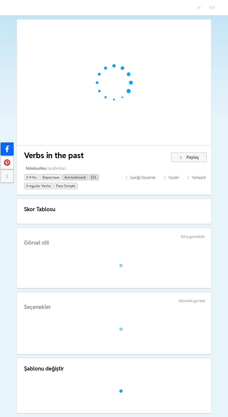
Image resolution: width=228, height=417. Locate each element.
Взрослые (50, 177)
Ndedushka (36, 168)
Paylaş (189, 157)
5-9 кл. (31, 177)
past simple (65, 185)
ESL (94, 177)
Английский (75, 177)
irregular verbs (38, 185)
